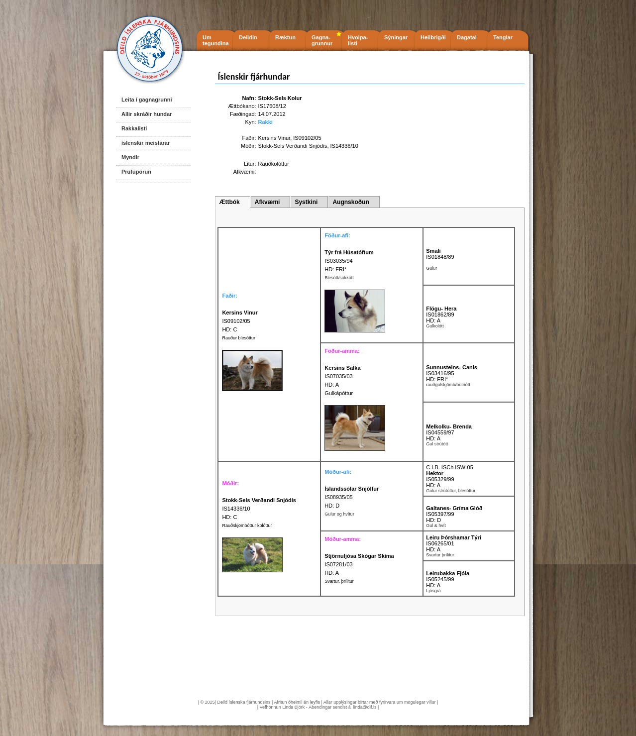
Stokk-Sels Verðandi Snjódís (292, 146)
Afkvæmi (267, 202)
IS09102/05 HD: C (239, 321)
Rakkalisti (134, 128)
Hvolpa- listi (358, 40)
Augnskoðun (350, 202)
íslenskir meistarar (145, 143)
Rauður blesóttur (238, 337)
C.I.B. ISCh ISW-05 (449, 467)
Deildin (248, 37)
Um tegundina (216, 40)
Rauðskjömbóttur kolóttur (247, 525)
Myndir (130, 157)
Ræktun (285, 37)
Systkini (306, 202)
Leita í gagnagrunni (146, 100)
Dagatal (467, 37)
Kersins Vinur (274, 138)
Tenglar (503, 37)
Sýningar (396, 37)
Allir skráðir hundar (146, 114)
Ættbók (229, 202)
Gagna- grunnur (322, 40)
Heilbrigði (433, 37)
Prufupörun (136, 172)
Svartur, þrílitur (339, 581)
